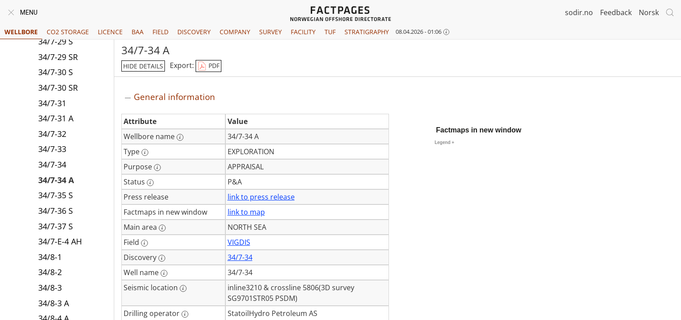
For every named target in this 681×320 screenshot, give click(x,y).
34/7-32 (52, 133)
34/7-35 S (55, 195)
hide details (143, 66)
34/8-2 (50, 272)
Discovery (194, 32)
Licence (110, 32)
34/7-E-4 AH (60, 241)
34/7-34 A (56, 180)
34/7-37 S (55, 226)
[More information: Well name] (164, 273)
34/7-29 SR (58, 57)
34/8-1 (50, 257)
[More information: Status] (150, 182)
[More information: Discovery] (161, 258)
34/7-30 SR (58, 87)
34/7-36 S (55, 210)
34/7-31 (52, 103)
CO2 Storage (68, 32)
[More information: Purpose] (157, 167)
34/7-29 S (55, 41)
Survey (270, 32)
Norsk (649, 12)
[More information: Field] (144, 243)
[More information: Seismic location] (183, 288)
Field (160, 32)
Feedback (616, 12)
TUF (330, 32)
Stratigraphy (367, 32)
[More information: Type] (144, 152)
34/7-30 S (55, 72)
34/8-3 (50, 287)
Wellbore (21, 32)
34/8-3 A (53, 303)
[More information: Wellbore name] (180, 137)
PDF (208, 66)
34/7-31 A (55, 118)
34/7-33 (52, 149)
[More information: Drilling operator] (184, 314)
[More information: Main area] (162, 228)
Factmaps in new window (478, 130)
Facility (303, 32)
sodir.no (579, 12)
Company (235, 32)
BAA (138, 32)
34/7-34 (52, 164)
